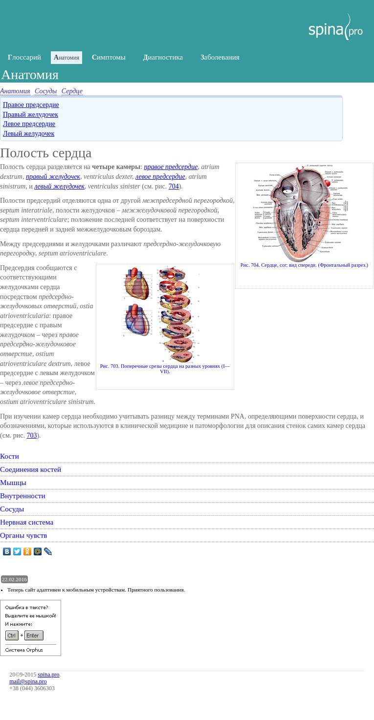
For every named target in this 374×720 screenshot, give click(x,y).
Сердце (72, 91)
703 (31, 435)
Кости (9, 456)
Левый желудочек (28, 133)
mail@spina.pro (28, 681)
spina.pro (48, 674)
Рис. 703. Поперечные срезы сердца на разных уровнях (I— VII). (165, 320)
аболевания (220, 57)
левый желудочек (59, 186)
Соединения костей (30, 469)
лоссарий (24, 57)
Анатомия (15, 91)
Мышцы (13, 482)
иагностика (163, 57)
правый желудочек (53, 176)
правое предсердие (171, 166)
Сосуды (46, 91)
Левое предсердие (29, 123)
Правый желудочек (30, 114)
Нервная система (26, 522)
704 (174, 186)
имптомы (109, 57)
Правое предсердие (31, 104)
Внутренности (22, 495)
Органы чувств (23, 535)
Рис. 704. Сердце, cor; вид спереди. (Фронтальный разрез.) (304, 216)
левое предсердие (160, 176)
